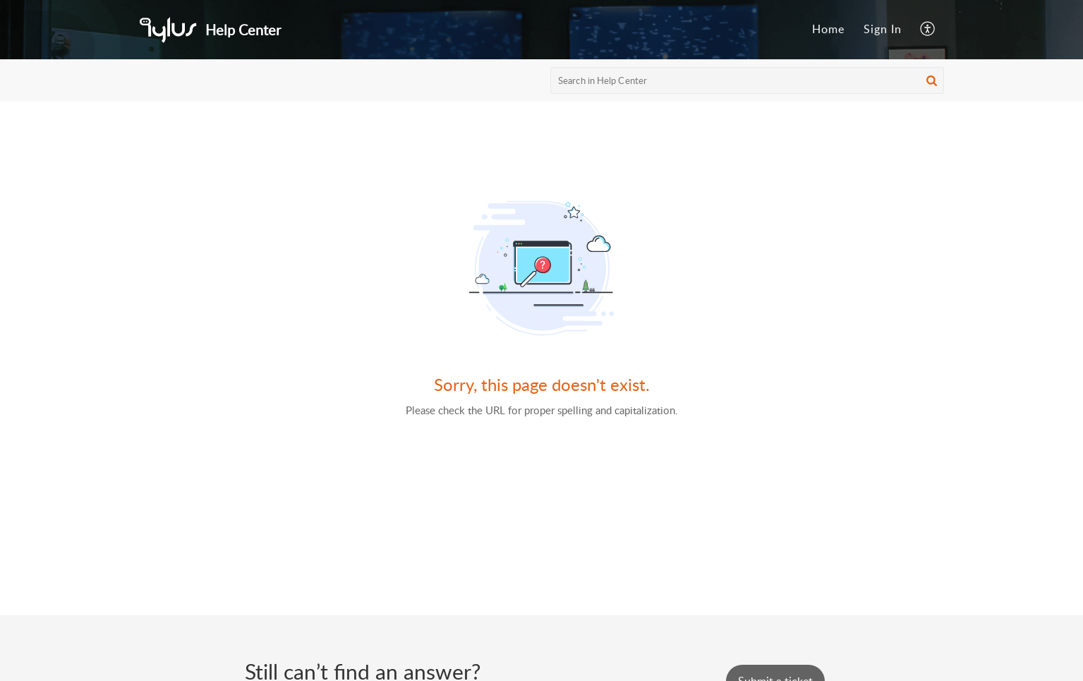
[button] (928, 29)
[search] (747, 80)
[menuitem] (828, 29)
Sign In (883, 29)
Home (828, 29)
